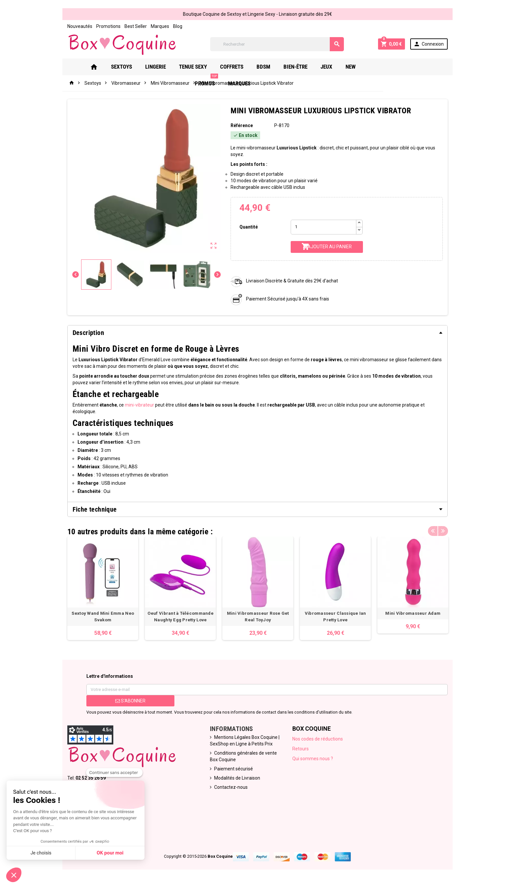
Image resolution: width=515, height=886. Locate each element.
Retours (301, 748)
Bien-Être (296, 66)
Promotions (108, 26)
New (351, 66)
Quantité (248, 227)
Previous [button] (433, 530)
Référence (242, 125)
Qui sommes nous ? (313, 758)
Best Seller (135, 26)
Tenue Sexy (193, 66)
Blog (177, 26)
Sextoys (121, 66)
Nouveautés (79, 26)
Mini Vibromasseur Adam (412, 613)
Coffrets (232, 66)
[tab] (257, 332)
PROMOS (380, 64)
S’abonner (130, 700)
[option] (102, 588)
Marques (159, 26)
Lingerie (156, 66)
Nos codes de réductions (318, 739)
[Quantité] (323, 227)
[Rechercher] (277, 44)
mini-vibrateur (139, 405)
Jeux (327, 66)
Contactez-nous (231, 787)
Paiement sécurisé (233, 768)
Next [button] (443, 530)
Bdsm (264, 66)
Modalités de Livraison (237, 778)
